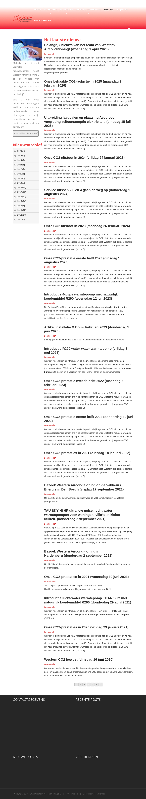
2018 (21, 187)
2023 (21, 165)
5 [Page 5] (92, 684)
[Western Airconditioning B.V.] (23, 18)
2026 (21, 151)
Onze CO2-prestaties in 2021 (66, 453)
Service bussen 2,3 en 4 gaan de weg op (76, 190)
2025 (21, 155)
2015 (21, 201)
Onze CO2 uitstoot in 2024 (65, 157)
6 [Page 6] (96, 684)
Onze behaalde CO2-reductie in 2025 (73, 81)
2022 (21, 169)
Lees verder (50, 53)
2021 (21, 174)
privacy (17, 126)
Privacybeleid (72, 793)
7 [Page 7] (101, 684)
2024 (21, 160)
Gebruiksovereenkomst (94, 793)
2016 (21, 197)
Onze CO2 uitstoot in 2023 (65, 226)
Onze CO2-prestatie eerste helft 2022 (73, 417)
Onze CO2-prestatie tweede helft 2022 (74, 381)
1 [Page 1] (76, 684)
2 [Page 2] (80, 684)
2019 (21, 183)
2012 (21, 215)
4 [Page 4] (88, 684)
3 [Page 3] (84, 684)
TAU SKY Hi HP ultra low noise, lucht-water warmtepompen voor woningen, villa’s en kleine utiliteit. (82, 515)
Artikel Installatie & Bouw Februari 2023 (75, 327)
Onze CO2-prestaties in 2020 (66, 627)
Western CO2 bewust (61, 659)
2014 (21, 206)
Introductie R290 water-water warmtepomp (78, 348)
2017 (21, 192)
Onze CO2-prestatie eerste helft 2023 (73, 258)
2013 (21, 210)
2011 (21, 219)
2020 (21, 178)
